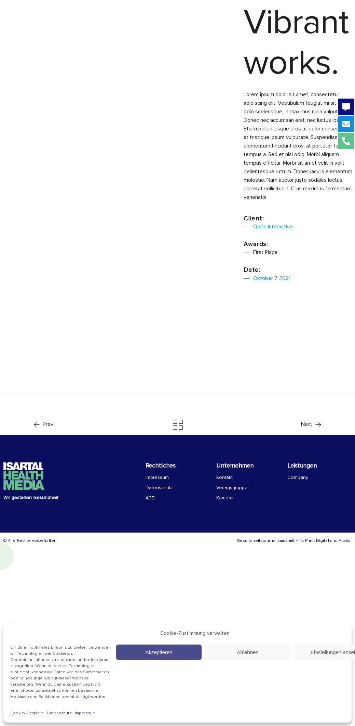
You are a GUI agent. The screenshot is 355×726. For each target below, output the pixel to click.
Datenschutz (59, 713)
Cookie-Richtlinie (26, 713)
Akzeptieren (158, 652)
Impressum (85, 713)
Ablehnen (247, 652)
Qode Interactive (273, 226)
